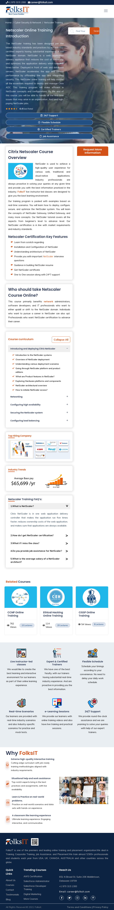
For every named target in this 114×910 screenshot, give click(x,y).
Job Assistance (49, 136)
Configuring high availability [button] (25, 404)
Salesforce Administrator (36, 881)
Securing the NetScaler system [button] (26, 412)
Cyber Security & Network (28, 22)
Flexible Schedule (49, 122)
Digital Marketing (32, 894)
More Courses (31, 898)
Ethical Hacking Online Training (54, 614)
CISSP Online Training (87, 614)
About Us (10, 880)
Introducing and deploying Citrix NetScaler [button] (32, 348)
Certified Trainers (49, 129)
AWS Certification (33, 876)
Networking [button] (16, 396)
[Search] (80, 31)
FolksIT (21, 191)
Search (96, 30)
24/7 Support (49, 115)
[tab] (39, 348)
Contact (10, 889)
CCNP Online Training (16, 614)
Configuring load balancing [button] (24, 420)
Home (8, 22)
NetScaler (48, 256)
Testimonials (12, 894)
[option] (21, 612)
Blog (8, 899)
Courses (10, 885)
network (48, 301)
